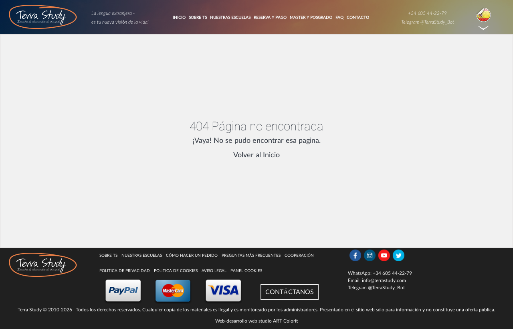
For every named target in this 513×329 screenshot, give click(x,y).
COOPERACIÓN (299, 256)
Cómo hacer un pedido (191, 256)
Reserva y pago (270, 18)
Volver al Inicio (256, 155)
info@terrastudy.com (384, 280)
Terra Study (30, 309)
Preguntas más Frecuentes (251, 256)
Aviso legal (214, 271)
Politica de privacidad (124, 271)
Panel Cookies (246, 271)
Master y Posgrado (311, 18)
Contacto (358, 18)
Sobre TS (198, 18)
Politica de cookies (176, 271)
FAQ (339, 18)
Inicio (179, 18)
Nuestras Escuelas (230, 18)
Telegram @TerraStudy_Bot (427, 22)
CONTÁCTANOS (289, 292)
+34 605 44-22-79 (427, 13)
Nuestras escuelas (141, 256)
